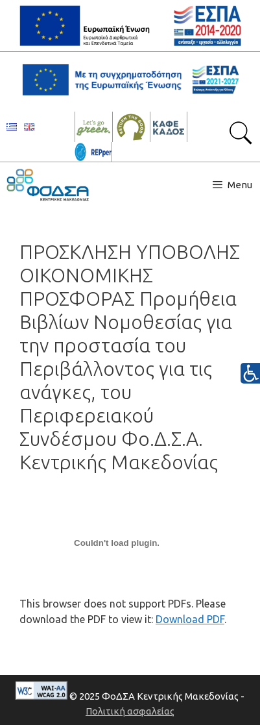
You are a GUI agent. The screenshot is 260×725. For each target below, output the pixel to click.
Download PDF (190, 619)
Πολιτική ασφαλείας (130, 711)
